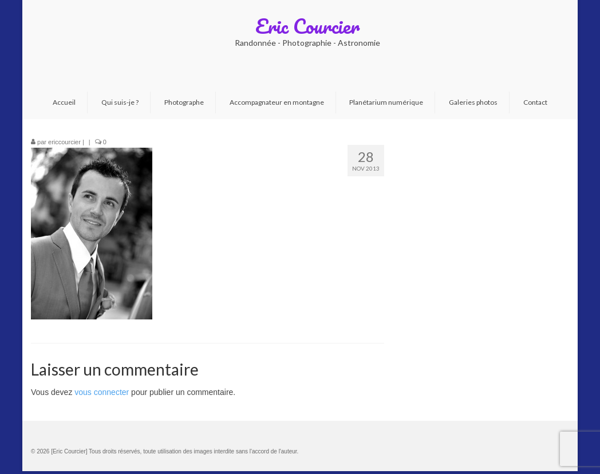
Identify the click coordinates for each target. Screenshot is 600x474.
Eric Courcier (307, 26)
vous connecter (101, 392)
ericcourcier (64, 142)
